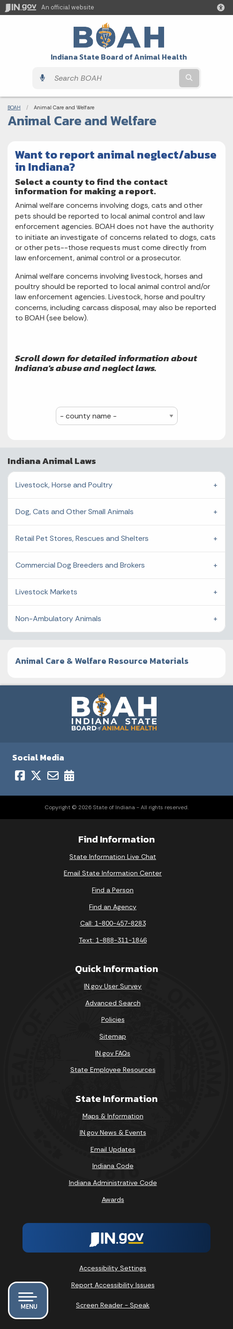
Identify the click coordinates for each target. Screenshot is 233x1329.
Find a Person (113, 890)
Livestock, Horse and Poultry (64, 485)
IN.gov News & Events (113, 1132)
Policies (113, 1019)
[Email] (53, 775)
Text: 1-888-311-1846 (113, 940)
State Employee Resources (113, 1069)
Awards (113, 1199)
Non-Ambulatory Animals (58, 618)
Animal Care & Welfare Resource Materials (101, 660)
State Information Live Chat (112, 856)
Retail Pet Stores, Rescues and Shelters (82, 538)
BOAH (14, 107)
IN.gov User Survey (113, 986)
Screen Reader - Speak (113, 1305)
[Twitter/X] (36, 775)
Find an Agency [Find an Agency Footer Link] (112, 907)
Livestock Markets (46, 592)
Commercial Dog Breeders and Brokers (80, 565)
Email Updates (112, 1149)
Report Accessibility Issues (113, 1285)
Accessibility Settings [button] (112, 1268)
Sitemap (112, 1036)
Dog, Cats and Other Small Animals (74, 511)
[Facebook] (20, 775)
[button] (222, 7)
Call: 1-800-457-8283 (113, 923)
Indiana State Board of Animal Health (119, 57)
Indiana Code (113, 1166)
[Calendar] (69, 775)
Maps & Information (113, 1116)
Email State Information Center (113, 873)
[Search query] (113, 78)
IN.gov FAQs (112, 1053)
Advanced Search (113, 1003)
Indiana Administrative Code (113, 1182)
